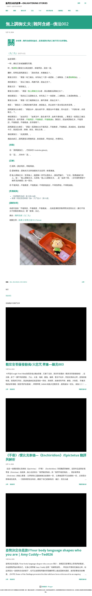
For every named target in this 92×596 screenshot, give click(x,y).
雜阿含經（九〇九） (23, 215)
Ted (40, 10)
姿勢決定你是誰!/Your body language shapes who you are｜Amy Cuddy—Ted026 (43, 552)
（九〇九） (16, 53)
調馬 (15, 68)
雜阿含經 (26, 41)
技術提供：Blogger (46, 586)
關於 (7, 10)
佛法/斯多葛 (49, 10)
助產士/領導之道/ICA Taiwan (30, 220)
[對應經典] (13, 191)
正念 (32, 10)
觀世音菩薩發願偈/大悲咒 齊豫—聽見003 (35, 364)
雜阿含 (25, 282)
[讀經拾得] (13, 203)
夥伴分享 (23, 10)
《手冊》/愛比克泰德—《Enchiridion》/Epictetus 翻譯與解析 (46, 457)
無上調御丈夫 (33, 91)
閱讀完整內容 (82, 389)
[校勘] (11, 145)
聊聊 (14, 10)
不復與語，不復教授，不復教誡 (39, 119)
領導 (21, 282)
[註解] (11, 161)
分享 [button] (83, 282)
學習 (69, 10)
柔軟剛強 (72, 77)
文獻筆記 (60, 10)
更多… (77, 10)
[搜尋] (79, 3)
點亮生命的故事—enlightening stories (26, 3)
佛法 (11, 282)
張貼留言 (8, 296)
